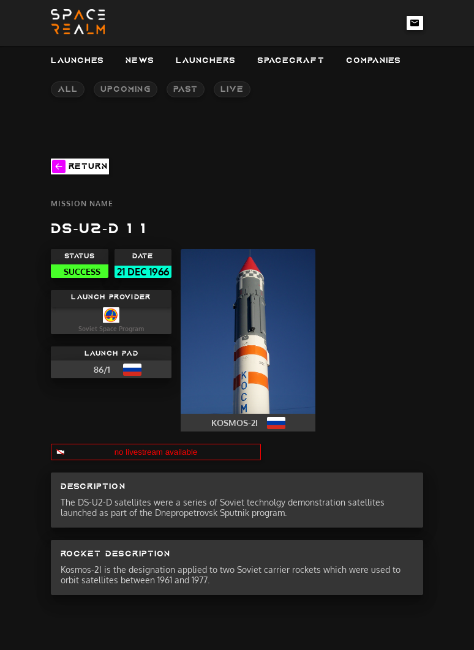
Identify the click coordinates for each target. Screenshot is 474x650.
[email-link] (415, 22)
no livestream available (156, 452)
